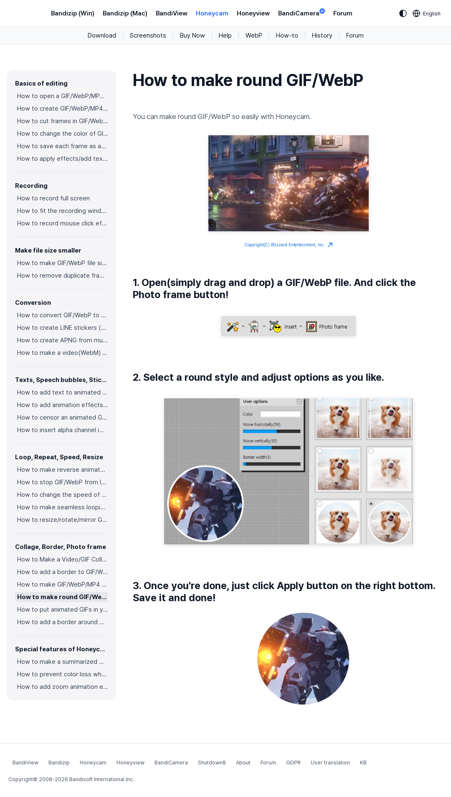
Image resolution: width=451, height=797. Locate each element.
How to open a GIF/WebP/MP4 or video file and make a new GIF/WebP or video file (62, 96)
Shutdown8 (212, 762)
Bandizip (59, 762)
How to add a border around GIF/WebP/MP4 (62, 622)
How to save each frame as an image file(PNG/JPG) (62, 146)
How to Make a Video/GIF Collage (62, 559)
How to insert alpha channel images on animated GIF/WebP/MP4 (62, 430)
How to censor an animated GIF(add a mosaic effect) (62, 417)
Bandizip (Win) (72, 13)
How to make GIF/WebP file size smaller (62, 263)
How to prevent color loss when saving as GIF (62, 674)
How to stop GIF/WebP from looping (62, 482)
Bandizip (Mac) (125, 13)
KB (363, 762)
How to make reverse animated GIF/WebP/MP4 (62, 469)
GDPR (293, 762)
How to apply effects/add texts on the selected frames (62, 158)
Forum (342, 13)
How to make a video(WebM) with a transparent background (62, 353)
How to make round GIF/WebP (62, 597)
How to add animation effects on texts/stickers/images (62, 405)
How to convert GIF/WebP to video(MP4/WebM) (62, 315)
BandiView (171, 13)
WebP (254, 35)
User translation (330, 762)
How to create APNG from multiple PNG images (62, 340)
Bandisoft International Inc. (101, 779)
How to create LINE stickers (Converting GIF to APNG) (62, 327)
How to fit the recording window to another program (62, 211)
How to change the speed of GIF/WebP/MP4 (62, 494)
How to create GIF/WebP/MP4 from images (62, 108)
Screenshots (148, 35)
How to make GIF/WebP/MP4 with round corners (62, 584)
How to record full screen (53, 198)
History (322, 35)
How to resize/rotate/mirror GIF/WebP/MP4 (62, 520)
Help (225, 35)
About (243, 762)
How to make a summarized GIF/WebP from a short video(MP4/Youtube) (62, 661)
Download (102, 35)
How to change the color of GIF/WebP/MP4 (62, 133)
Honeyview (253, 13)
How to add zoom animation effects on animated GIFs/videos (62, 687)
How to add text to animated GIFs (62, 392)
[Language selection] (427, 13)
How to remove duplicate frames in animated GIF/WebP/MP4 (62, 275)
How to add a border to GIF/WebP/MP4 (62, 572)
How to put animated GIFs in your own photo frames (62, 609)
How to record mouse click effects (62, 223)
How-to (287, 35)
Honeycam (212, 13)
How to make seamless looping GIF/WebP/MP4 (62, 507)
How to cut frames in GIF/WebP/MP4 (62, 121)
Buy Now (192, 35)
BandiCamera (301, 12)
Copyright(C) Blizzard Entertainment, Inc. (289, 245)
